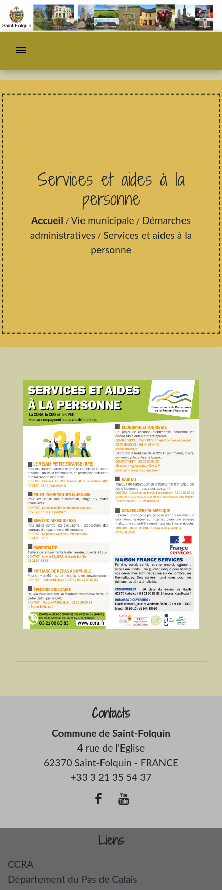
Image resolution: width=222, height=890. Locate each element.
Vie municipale (102, 220)
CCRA (20, 864)
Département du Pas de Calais (72, 879)
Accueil (47, 220)
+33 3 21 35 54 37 (110, 777)
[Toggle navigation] (21, 51)
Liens (111, 840)
